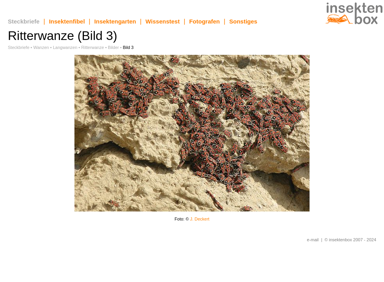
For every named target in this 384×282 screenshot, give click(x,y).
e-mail (313, 239)
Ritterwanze (92, 47)
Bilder (113, 47)
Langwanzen (65, 47)
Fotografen (204, 21)
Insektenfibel (67, 21)
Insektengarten (115, 21)
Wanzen (41, 47)
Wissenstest (162, 21)
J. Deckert (200, 219)
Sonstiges (243, 21)
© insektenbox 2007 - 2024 (350, 239)
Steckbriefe (24, 21)
